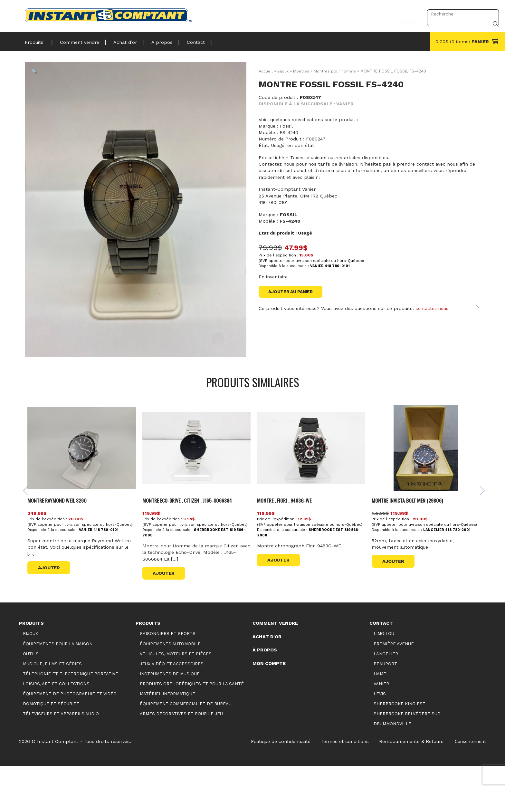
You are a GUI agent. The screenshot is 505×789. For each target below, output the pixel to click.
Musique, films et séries (52, 686)
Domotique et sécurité (51, 726)
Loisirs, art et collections (56, 706)
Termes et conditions (341, 763)
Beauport (385, 686)
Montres (301, 71)
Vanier (381, 706)
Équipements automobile (170, 666)
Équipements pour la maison (57, 666)
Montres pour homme (336, 71)
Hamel (381, 696)
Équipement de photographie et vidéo (70, 716)
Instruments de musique (170, 696)
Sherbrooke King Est (399, 726)
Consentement (469, 763)
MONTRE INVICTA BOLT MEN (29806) (410, 522)
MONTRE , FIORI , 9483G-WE (287, 522)
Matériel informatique (167, 716)
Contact (186, 40)
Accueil (266, 71)
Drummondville (392, 746)
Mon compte (269, 685)
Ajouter (51, 589)
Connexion (405, 13)
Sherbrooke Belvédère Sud (407, 736)
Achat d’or (120, 40)
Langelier (386, 676)
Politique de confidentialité (275, 763)
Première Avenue (394, 666)
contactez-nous (433, 315)
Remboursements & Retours (408, 763)
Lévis (380, 716)
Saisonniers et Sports (167, 656)
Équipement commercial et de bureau (186, 726)
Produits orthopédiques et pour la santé (192, 706)
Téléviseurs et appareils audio (61, 736)
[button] (39, 76)
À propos (154, 40)
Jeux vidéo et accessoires (172, 686)
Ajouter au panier (292, 291)
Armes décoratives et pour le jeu (181, 736)
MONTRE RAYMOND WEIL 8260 (61, 522)
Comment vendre (76, 40)
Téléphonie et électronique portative (70, 696)
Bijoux (283, 71)
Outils (31, 676)
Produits (34, 40)
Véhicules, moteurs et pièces (176, 676)
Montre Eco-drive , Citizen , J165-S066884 (192, 522)
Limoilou (384, 656)
